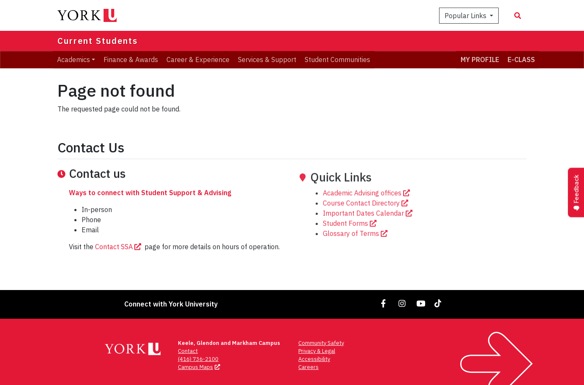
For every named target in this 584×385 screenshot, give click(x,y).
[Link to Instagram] (402, 303)
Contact (188, 351)
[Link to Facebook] (383, 303)
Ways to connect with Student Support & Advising (150, 207)
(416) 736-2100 (198, 359)
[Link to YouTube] (420, 303)
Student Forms (350, 255)
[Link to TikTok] (439, 303)
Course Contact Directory (366, 235)
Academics (73, 59)
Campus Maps (200, 367)
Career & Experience (197, 59)
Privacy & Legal (316, 351)
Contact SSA (119, 261)
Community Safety (321, 343)
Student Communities (337, 59)
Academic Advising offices (367, 225)
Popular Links (466, 15)
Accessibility (314, 359)
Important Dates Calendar (368, 245)
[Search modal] (518, 16)
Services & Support (267, 59)
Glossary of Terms (356, 265)
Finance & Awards (131, 59)
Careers (308, 367)
